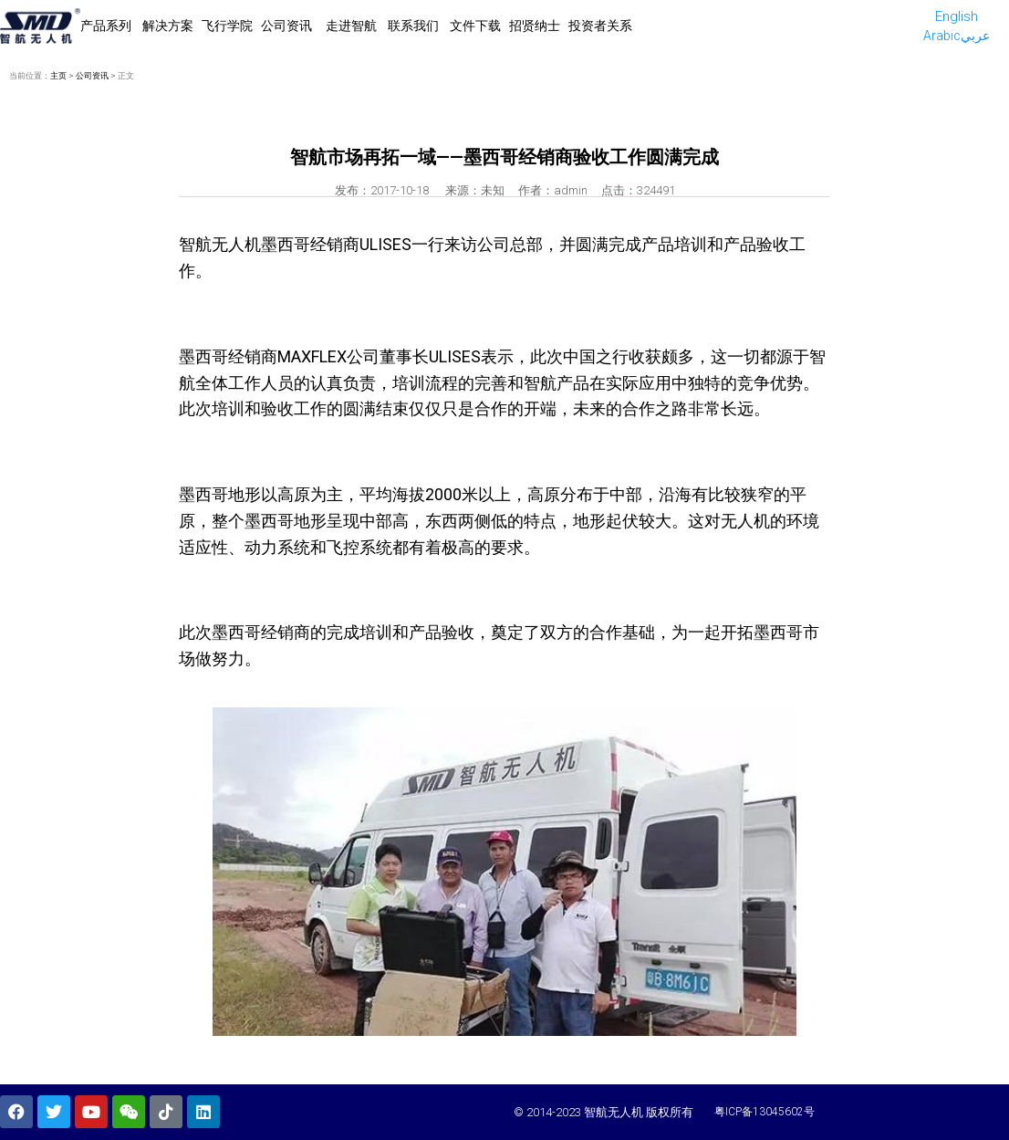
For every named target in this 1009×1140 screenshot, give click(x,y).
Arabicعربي (956, 35)
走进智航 (351, 25)
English (956, 16)
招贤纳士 (534, 25)
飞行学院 (227, 25)
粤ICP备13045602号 (764, 1111)
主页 (58, 75)
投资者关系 (600, 25)
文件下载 (475, 25)
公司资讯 (288, 25)
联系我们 (413, 25)
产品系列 (107, 25)
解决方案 (167, 25)
